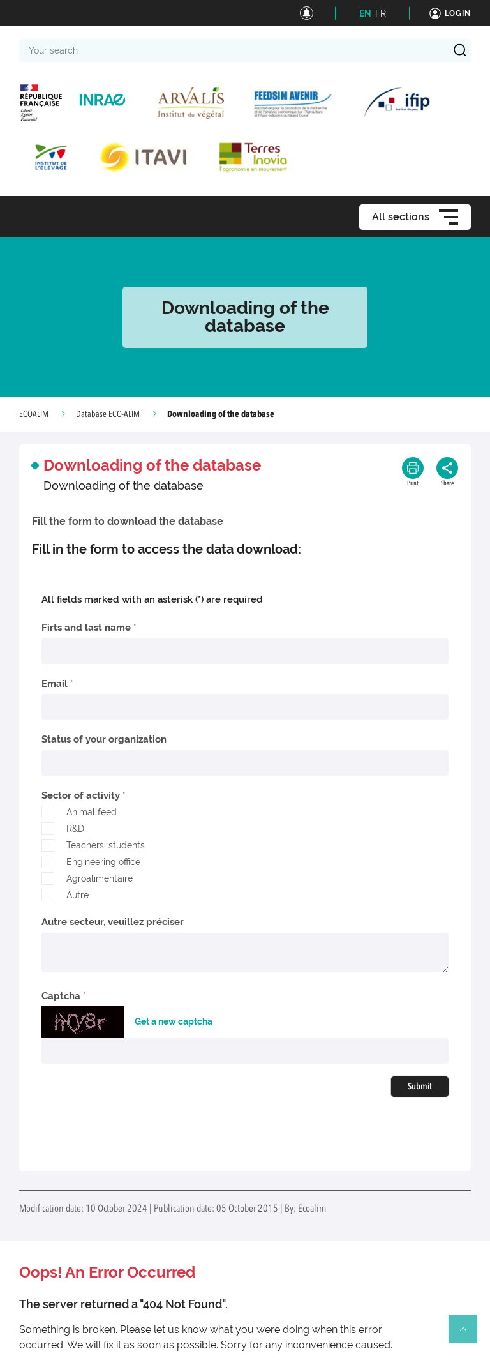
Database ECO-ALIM (108, 414)
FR (380, 13)
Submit (420, 1086)
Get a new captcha (173, 1021)
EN (365, 13)
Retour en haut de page (468, 1334)
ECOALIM (33, 414)
